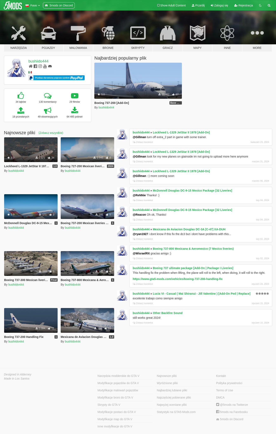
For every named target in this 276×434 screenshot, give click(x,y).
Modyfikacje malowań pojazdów (117, 390)
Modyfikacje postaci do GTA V (116, 412)
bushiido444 (38, 61)
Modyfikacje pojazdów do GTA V (118, 383)
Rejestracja (243, 5)
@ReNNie (139, 195)
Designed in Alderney (17, 374)
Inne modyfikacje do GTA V (114, 426)
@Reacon (139, 214)
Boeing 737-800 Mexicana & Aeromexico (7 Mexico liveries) (193, 248)
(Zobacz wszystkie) (51, 132)
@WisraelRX (141, 253)
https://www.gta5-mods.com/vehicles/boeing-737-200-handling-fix (178, 279)
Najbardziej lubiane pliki (172, 390)
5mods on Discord (229, 419)
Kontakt (221, 376)
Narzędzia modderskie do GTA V (118, 376)
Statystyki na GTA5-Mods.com (176, 412)
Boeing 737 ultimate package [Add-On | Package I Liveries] (193, 268)
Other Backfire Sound (167, 313)
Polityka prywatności (229, 383)
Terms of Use (224, 390)
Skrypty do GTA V (108, 404)
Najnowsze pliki (167, 376)
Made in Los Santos (17, 378)
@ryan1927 (140, 234)
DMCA (220, 397)
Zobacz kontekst (143, 142)
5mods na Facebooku (232, 412)
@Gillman (139, 137)
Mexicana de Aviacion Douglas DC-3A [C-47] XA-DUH (189, 229)
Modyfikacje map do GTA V (114, 419)
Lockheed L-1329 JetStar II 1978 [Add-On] (181, 132)
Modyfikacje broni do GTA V (115, 397)
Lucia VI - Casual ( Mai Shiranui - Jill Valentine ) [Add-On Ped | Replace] (201, 293)
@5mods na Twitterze (232, 405)
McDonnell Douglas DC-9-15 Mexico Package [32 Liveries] (192, 190)
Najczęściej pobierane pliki (174, 397)
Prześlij (198, 5)
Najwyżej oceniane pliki (172, 404)
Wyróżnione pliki (167, 383)
